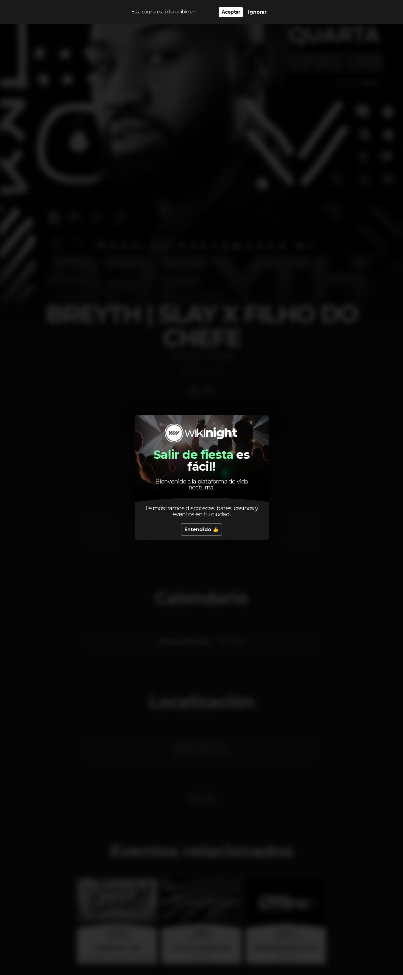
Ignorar (257, 12)
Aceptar (231, 12)
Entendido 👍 (201, 529)
